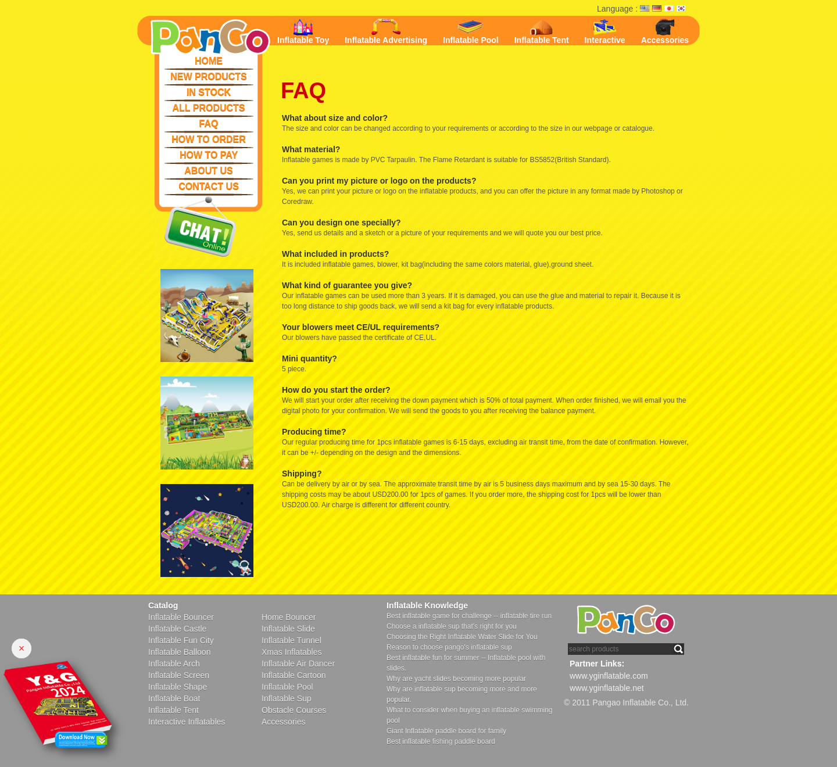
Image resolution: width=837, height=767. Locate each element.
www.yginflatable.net (607, 688)
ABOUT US (208, 170)
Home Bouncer (289, 617)
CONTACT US (208, 186)
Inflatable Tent (541, 32)
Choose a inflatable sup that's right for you (452, 626)
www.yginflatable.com (609, 675)
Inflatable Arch (174, 663)
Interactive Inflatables (186, 721)
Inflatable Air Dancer (298, 663)
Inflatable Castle (177, 628)
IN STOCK (209, 92)
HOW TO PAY (209, 155)
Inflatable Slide (288, 628)
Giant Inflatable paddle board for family (446, 731)
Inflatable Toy (303, 32)
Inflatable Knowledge (427, 605)
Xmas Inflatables (292, 652)
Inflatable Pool (471, 31)
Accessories (665, 32)
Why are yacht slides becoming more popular (456, 679)
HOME (209, 61)
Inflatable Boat (174, 698)
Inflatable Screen (178, 675)
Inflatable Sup (287, 698)
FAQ (209, 123)
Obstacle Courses (294, 710)
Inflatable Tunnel (291, 640)
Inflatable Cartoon (294, 675)
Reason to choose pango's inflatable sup (449, 647)
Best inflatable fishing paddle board (441, 741)
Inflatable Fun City (181, 640)
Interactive (605, 32)
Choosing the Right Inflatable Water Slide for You (462, 637)
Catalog (163, 605)
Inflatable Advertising (386, 32)
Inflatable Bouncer (181, 617)
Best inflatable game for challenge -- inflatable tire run (469, 616)
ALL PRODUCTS (208, 108)
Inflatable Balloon (179, 652)
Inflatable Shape (177, 686)
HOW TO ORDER (208, 139)
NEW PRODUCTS (208, 76)
